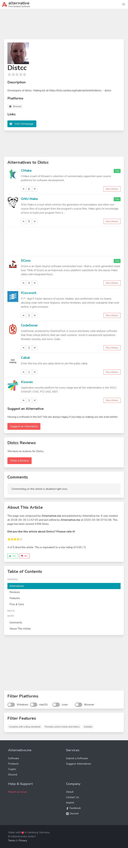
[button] (123, 4)
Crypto (12, 769)
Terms (11, 840)
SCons (26, 260)
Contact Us (72, 797)
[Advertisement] (64, 25)
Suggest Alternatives (78, 764)
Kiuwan (27, 382)
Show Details (112, 189)
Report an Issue (17, 792)
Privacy (23, 840)
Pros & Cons (16, 604)
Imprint (70, 803)
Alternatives (16, 586)
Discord (12, 774)
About (69, 792)
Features (14, 598)
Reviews (14, 592)
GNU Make (29, 199)
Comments (15, 622)
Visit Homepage (23, 124)
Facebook (73, 808)
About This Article (20, 629)
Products (13, 764)
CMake (26, 170)
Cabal (25, 357)
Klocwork (28, 293)
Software (13, 758)
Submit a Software (77, 758)
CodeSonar (29, 325)
